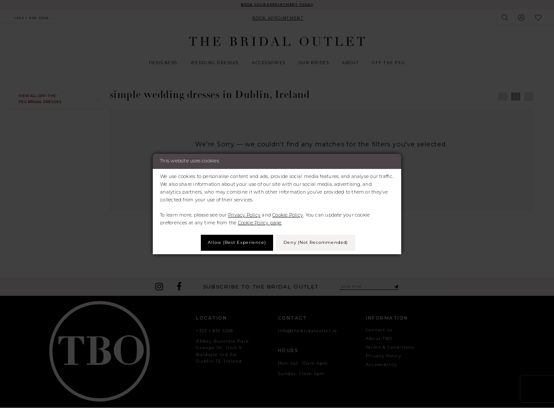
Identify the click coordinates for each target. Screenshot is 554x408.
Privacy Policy (244, 214)
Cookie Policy (287, 214)
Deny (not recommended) (318, 242)
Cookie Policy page (260, 222)
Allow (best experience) (234, 242)
